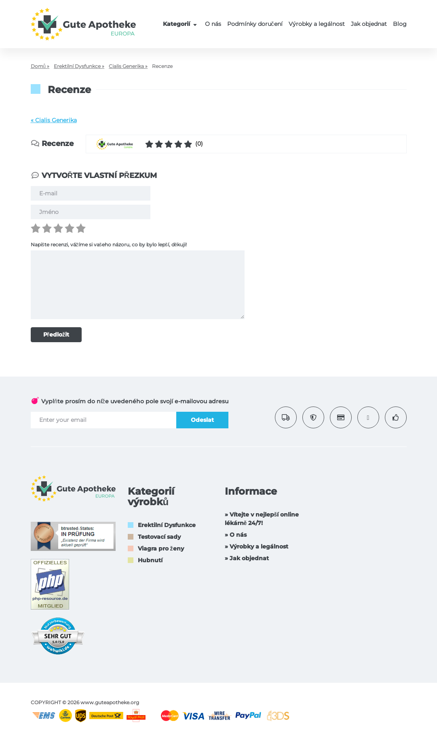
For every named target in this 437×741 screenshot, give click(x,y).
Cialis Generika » (128, 66)
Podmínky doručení (255, 24)
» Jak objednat (247, 558)
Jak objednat (369, 24)
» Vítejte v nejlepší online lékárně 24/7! (262, 519)
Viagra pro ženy (161, 548)
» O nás (236, 534)
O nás (213, 24)
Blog (400, 24)
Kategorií (181, 24)
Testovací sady (159, 536)
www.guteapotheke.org (109, 702)
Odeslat (202, 419)
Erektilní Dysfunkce (167, 525)
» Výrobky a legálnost (256, 546)
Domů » (40, 66)
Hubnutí (150, 560)
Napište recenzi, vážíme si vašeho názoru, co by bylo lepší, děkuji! (109, 244)
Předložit (56, 334)
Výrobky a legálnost (317, 24)
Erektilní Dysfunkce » (79, 66)
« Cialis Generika (54, 120)
